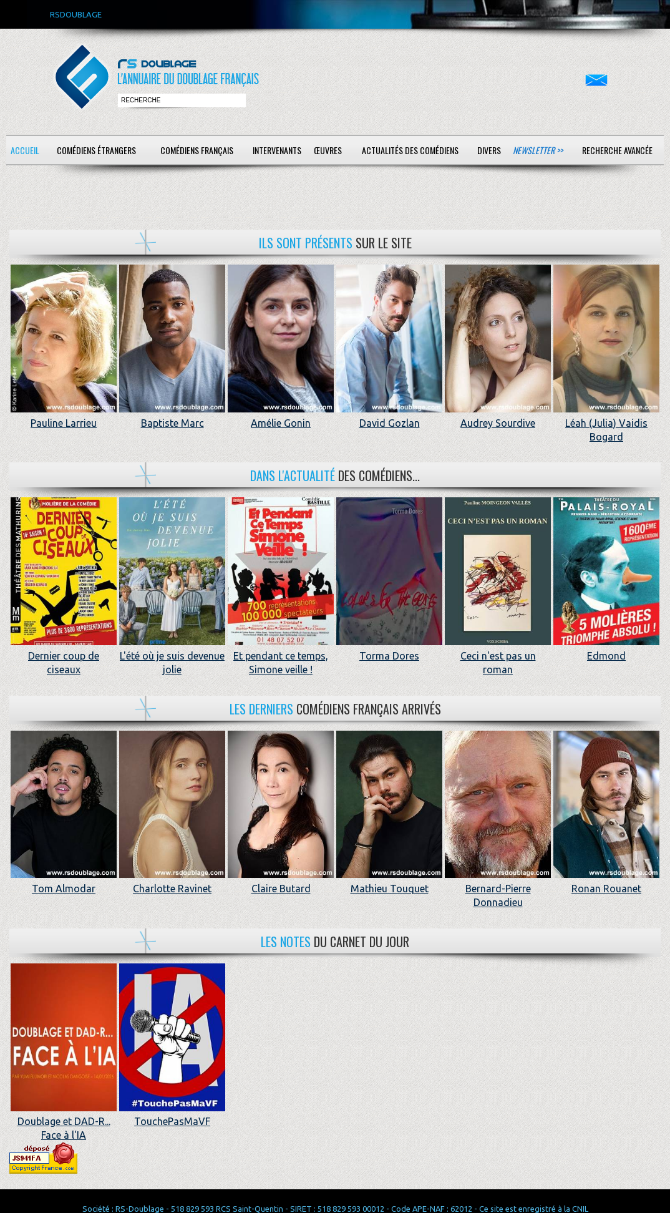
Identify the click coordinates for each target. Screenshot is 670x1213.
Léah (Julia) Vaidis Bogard (606, 422)
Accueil (25, 150)
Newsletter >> (538, 150)
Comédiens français (196, 150)
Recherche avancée (617, 150)
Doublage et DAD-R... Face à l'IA (64, 1121)
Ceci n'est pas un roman (498, 655)
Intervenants (277, 150)
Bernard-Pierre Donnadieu (498, 888)
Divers (489, 150)
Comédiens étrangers (96, 150)
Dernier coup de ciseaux (64, 655)
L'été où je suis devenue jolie (172, 655)
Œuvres (328, 150)
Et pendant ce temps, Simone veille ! (281, 655)
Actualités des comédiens (410, 150)
